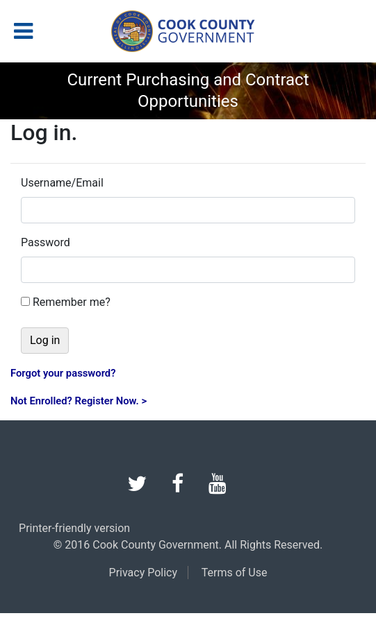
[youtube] (229, 487)
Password (45, 242)
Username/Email (62, 182)
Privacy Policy (143, 572)
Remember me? (72, 302)
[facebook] (189, 487)
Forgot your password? (62, 373)
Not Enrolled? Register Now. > (78, 401)
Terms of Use (235, 572)
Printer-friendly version (74, 528)
